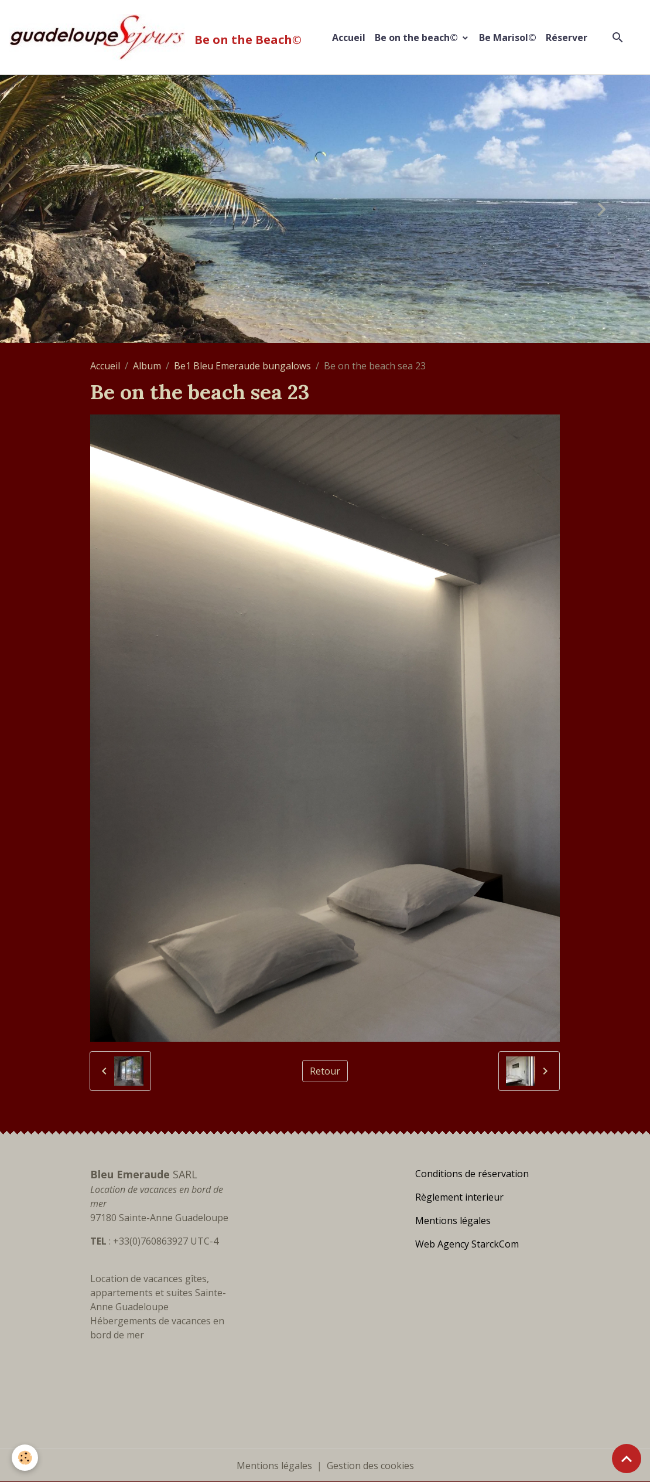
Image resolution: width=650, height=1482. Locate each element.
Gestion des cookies (370, 1465)
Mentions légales (274, 1465)
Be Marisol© (507, 37)
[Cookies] (25, 1457)
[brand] (157, 37)
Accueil (348, 37)
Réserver (566, 37)
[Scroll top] (626, 1458)
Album (147, 365)
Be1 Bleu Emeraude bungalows (242, 365)
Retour (325, 1071)
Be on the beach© (417, 37)
